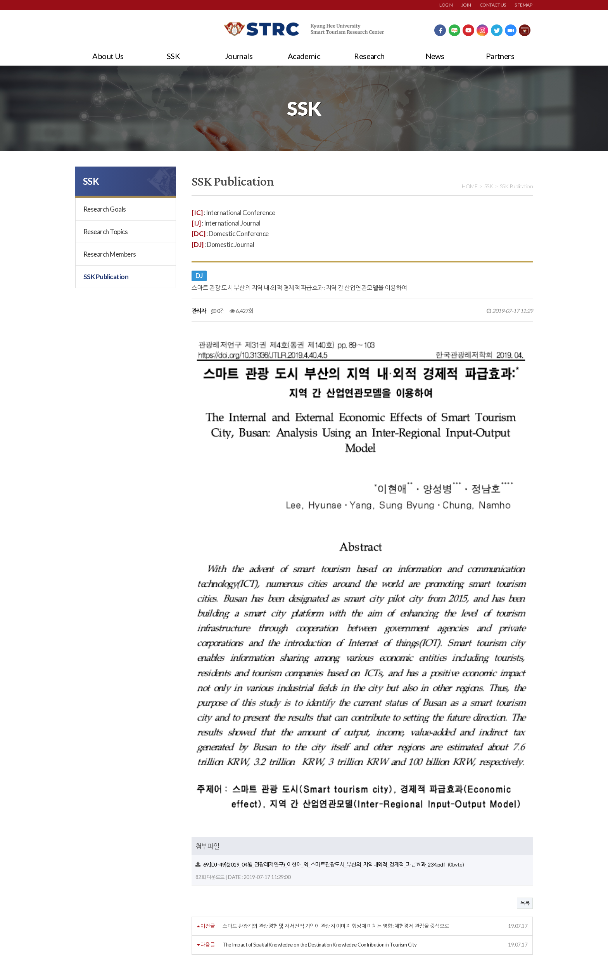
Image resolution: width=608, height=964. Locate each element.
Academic (304, 56)
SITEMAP (523, 5)
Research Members (109, 254)
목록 (524, 736)
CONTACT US (493, 5)
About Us (108, 56)
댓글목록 (206, 816)
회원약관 (85, 904)
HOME (469, 186)
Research (369, 56)
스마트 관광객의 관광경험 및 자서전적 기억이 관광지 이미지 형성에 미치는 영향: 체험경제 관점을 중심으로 (336, 759)
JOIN (466, 5)
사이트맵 (247, 904)
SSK (173, 56)
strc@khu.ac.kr (261, 941)
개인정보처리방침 (130, 904)
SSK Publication (105, 277)
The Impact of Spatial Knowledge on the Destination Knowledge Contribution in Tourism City (319, 778)
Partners (500, 56)
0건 (218, 310)
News (434, 56)
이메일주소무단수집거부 (193, 904)
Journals (239, 56)
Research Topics (105, 232)
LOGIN (446, 5)
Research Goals (104, 209)
